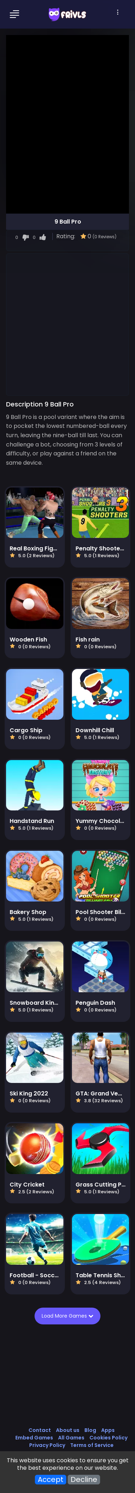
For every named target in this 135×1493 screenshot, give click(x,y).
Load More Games (69, 1315)
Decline (84, 1479)
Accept (50, 1479)
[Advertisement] (67, 324)
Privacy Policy (47, 1445)
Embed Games (34, 1437)
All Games (71, 1437)
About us (67, 1430)
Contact (39, 1430)
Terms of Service (92, 1445)
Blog (90, 1430)
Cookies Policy (108, 1437)
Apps (108, 1430)
